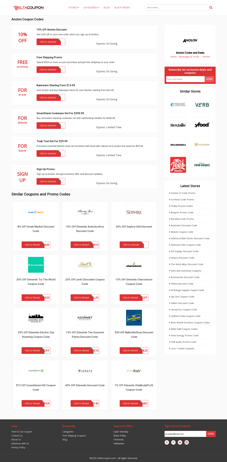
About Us (16, 439)
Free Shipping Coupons (74, 435)
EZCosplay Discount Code (183, 251)
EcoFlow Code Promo (181, 199)
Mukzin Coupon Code (181, 231)
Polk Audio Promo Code (182, 341)
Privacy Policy (18, 447)
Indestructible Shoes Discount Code (189, 238)
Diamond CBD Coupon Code (185, 244)
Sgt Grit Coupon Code (181, 296)
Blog (64, 439)
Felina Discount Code (181, 283)
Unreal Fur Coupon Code (183, 309)
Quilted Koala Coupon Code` (185, 316)
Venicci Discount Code (181, 257)
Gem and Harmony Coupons (185, 270)
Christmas (119, 439)
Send (209, 79)
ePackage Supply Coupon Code (186, 290)
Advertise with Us (20, 443)
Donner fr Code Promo (182, 193)
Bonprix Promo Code (181, 212)
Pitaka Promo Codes (181, 205)
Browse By (68, 426)
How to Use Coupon (21, 431)
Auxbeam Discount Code (183, 225)
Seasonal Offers (123, 426)
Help (14, 426)
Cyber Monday (121, 431)
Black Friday (120, 435)
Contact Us (17, 435)
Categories (67, 431)
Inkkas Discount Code (181, 303)
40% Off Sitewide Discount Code (85, 385)
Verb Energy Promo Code (184, 335)
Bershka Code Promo (181, 218)
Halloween (119, 443)
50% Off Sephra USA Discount (134, 226)
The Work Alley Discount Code (186, 264)
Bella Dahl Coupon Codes (183, 328)
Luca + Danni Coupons (181, 348)
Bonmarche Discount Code (184, 277)
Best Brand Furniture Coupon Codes (189, 322)
